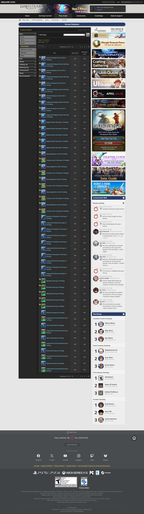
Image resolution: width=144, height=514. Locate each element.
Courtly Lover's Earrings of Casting (57, 198)
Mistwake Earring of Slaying (55, 287)
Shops (21, 73)
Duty (20, 59)
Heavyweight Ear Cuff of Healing (56, 205)
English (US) (127, 2)
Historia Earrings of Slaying (55, 325)
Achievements (24, 70)
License (36, 466)
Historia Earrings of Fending (55, 312)
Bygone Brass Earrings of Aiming (57, 135)
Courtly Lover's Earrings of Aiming (57, 186)
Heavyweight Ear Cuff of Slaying (56, 166)
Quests (21, 61)
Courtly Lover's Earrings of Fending (57, 160)
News (53, 460)
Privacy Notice (59, 466)
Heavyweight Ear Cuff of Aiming (56, 179)
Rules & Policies (46, 466)
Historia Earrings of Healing (55, 363)
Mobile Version (73, 432)
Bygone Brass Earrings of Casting (57, 141)
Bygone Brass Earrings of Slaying (57, 128)
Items (21, 34)
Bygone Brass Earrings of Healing (57, 147)
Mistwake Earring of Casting (55, 300)
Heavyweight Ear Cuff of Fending (56, 154)
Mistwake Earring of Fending (55, 281)
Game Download (72, 445)
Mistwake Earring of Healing (55, 306)
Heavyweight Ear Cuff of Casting (56, 192)
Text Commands (24, 76)
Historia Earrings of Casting (55, 351)
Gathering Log (24, 67)
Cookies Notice (71, 466)
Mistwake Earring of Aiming (55, 293)
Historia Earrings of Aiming (55, 338)
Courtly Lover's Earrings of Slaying (57, 173)
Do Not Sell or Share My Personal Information (94, 466)
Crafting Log (23, 64)
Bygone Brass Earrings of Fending (57, 122)
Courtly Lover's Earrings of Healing (57, 211)
